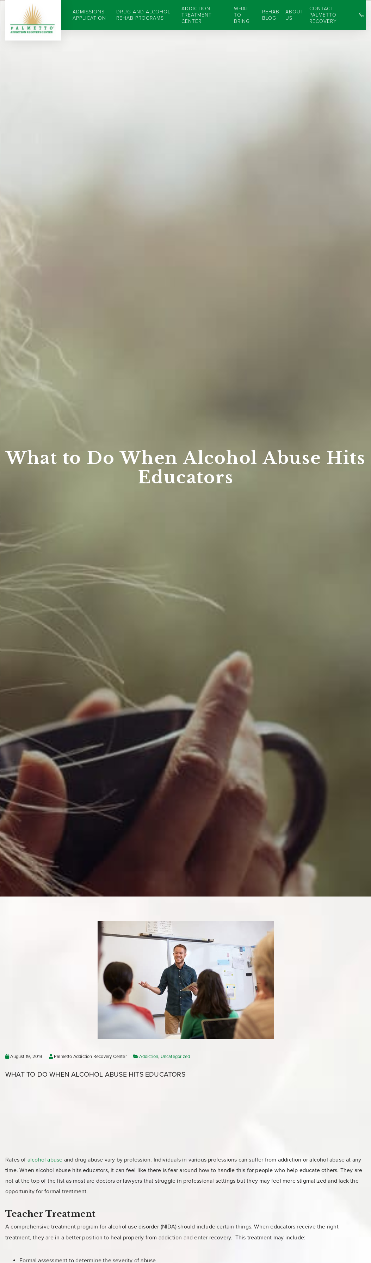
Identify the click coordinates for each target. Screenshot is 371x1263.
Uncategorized (175, 1056)
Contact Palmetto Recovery (323, 15)
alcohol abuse (45, 1159)
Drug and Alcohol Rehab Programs (143, 15)
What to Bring (242, 15)
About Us (294, 15)
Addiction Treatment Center (196, 15)
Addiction (148, 1056)
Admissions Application (89, 15)
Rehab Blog (270, 15)
